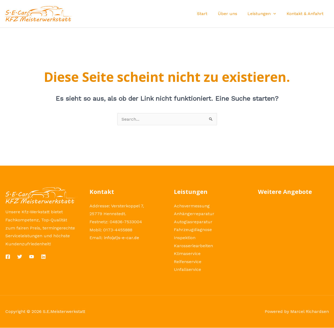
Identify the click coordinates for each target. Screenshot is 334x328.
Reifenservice (187, 261)
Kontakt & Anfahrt (305, 13)
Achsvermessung (192, 205)
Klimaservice (187, 253)
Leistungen (264, 13)
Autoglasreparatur (193, 221)
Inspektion (184, 237)
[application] (276, 13)
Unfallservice (187, 269)
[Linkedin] (43, 256)
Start (208, 13)
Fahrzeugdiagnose (193, 229)
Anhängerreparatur (194, 213)
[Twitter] (19, 256)
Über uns (232, 13)
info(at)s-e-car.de (121, 237)
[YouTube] (31, 256)
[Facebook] (7, 256)
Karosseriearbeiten (193, 245)
